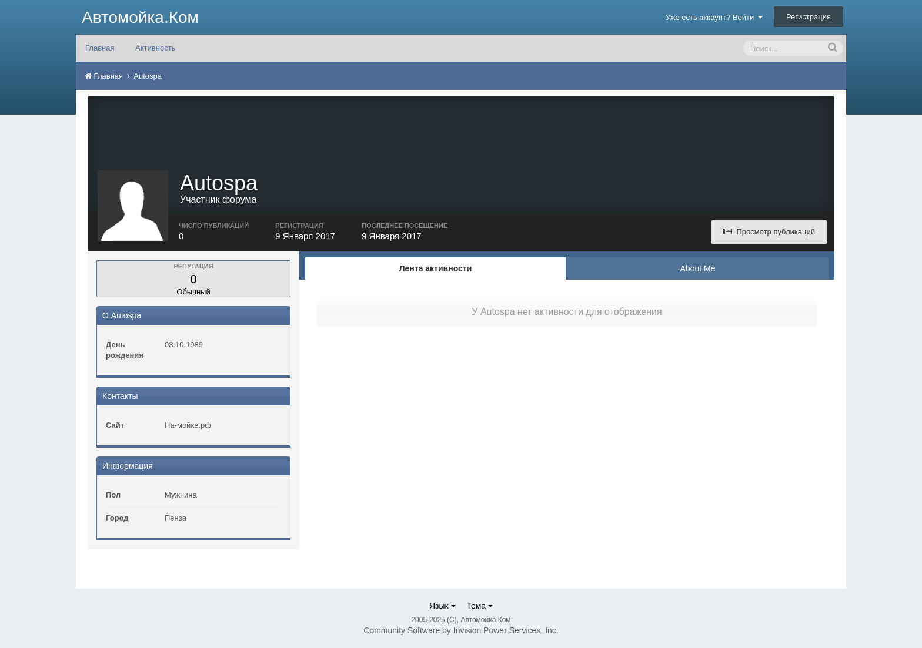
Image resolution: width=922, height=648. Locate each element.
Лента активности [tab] (435, 268)
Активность (155, 47)
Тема (479, 605)
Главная (99, 47)
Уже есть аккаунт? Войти (714, 17)
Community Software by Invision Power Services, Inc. (460, 630)
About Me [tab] (698, 268)
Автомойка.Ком (140, 17)
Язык (442, 605)
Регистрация (808, 16)
